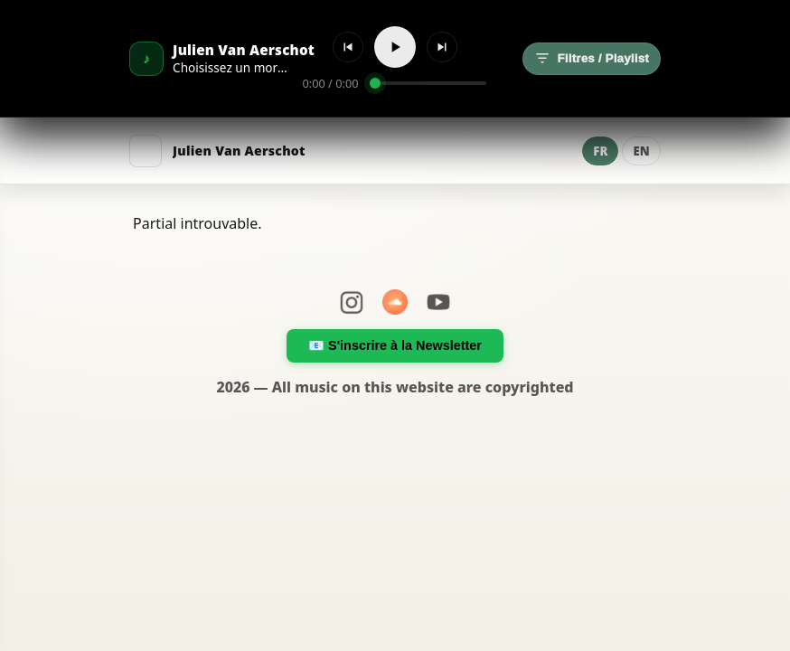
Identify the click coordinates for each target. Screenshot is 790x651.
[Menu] (145, 151)
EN (641, 151)
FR (600, 151)
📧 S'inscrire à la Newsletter (395, 345)
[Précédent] (348, 47)
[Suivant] (442, 47)
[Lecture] (395, 47)
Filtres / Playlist (591, 59)
